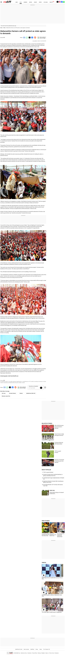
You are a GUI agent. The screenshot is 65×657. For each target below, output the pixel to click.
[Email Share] (24, 37)
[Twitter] (57, 2)
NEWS (21, 2)
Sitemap (39, 653)
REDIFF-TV (51, 2)
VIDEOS (44, 562)
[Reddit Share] (34, 37)
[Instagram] (60, 2)
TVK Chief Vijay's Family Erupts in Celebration (52, 612)
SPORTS (40, 2)
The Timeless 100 (46, 649)
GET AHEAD (46, 2)
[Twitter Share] (29, 37)
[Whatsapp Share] (26, 37)
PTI (4, 37)
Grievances (57, 653)
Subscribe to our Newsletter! (33, 386)
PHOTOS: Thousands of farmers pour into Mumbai (59, 461)
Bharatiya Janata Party (6, 396)
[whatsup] (64, 2)
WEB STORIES (46, 520)
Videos (40, 649)
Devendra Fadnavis (12, 393)
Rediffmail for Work (18, 649)
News (5, 27)
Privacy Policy (34, 653)
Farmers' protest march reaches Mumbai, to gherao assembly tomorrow (52, 475)
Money (37, 649)
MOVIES (30, 2)
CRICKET (35, 2)
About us (47, 653)
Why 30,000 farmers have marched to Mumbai (59, 427)
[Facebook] (62, 2)
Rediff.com (18, 653)
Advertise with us (24, 653)
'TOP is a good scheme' (48, 472)
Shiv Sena (3, 393)
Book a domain (26, 649)
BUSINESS (25, 2)
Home (1, 27)
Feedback (43, 653)
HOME (17, 2)
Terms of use (51, 653)
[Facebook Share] (32, 37)
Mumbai (21, 393)
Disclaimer (29, 653)
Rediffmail (32, 649)
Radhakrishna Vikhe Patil (30, 393)
